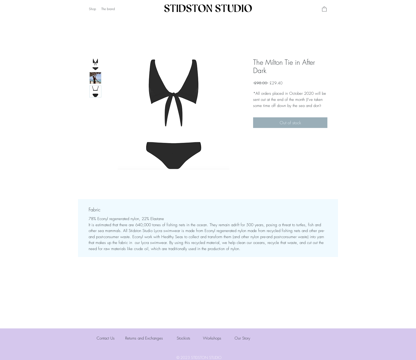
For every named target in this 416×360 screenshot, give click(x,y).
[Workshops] (222, 338)
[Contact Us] (115, 338)
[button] (324, 8)
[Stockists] (195, 338)
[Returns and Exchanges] (146, 338)
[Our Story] (253, 338)
